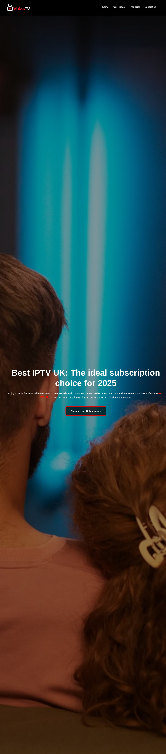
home (105, 7)
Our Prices (119, 7)
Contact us (150, 7)
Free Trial (135, 7)
